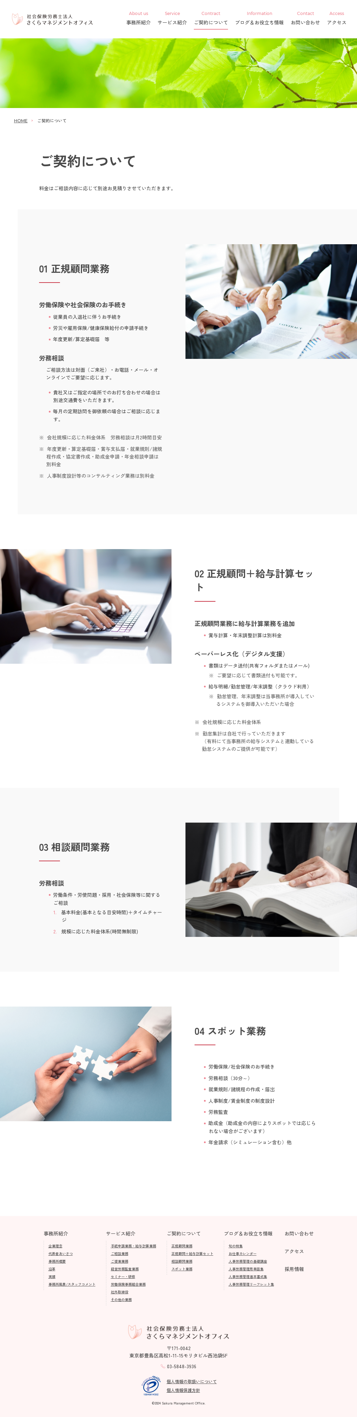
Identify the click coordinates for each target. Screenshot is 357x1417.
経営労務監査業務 (125, 1268)
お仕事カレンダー (243, 1253)
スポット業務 (182, 1268)
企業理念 (55, 1245)
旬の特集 (236, 1245)
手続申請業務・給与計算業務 (133, 1245)
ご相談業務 (119, 1253)
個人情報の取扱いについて (192, 1381)
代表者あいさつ (60, 1253)
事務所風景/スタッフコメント (72, 1284)
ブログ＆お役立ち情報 (259, 18)
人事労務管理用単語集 (246, 1268)
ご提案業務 (119, 1261)
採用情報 (294, 1268)
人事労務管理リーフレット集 (251, 1284)
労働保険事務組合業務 (128, 1284)
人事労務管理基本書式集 (248, 1276)
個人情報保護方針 (183, 1390)
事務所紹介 (138, 18)
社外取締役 (119, 1291)
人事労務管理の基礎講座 (248, 1261)
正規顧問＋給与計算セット (192, 1253)
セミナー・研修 (123, 1276)
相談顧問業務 (182, 1261)
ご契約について (211, 18)
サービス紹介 (172, 18)
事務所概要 (57, 1261)
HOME (21, 120)
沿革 (51, 1268)
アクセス (337, 18)
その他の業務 (121, 1299)
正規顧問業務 (182, 1245)
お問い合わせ (305, 18)
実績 (51, 1276)
